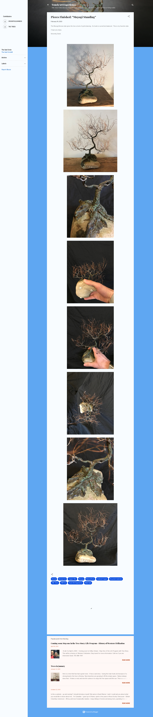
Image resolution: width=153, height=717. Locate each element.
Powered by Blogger (90, 712)
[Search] (132, 5)
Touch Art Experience (64, 4)
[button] (129, 16)
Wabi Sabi (88, 583)
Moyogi (81, 579)
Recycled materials (116, 579)
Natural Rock (90, 579)
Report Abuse (6, 69)
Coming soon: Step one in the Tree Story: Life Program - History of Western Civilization (88, 643)
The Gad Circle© (7, 52)
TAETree (63, 583)
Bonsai (54, 579)
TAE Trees (55, 583)
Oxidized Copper (102, 579)
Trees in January (58, 666)
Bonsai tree (62, 579)
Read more (126, 660)
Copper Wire (72, 579)
